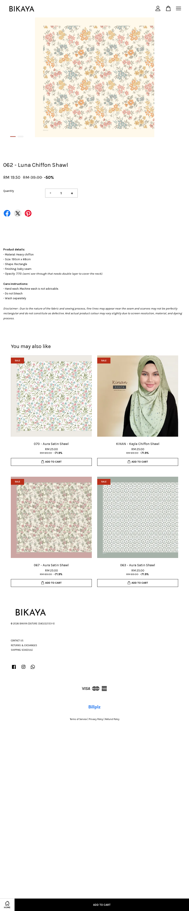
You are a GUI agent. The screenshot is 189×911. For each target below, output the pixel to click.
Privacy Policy (96, 719)
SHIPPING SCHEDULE (22, 650)
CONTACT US (17, 640)
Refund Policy (112, 719)
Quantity (8, 191)
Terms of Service (78, 719)
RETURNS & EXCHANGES (24, 645)
